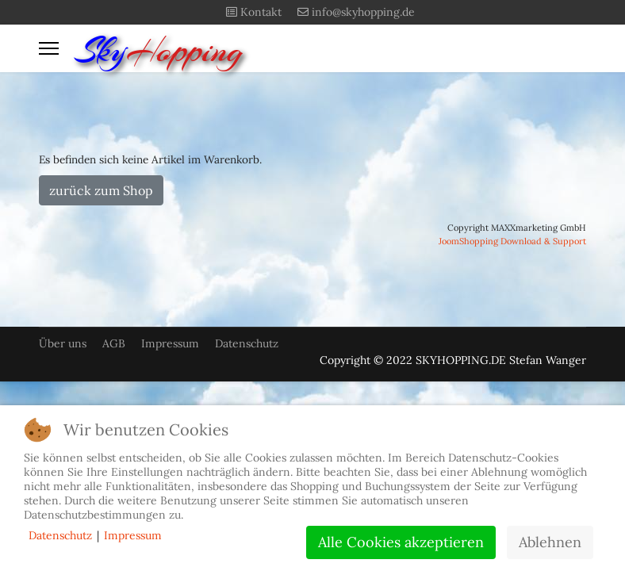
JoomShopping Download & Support (512, 241)
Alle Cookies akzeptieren (401, 542)
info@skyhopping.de (363, 12)
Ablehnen (550, 542)
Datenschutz (246, 343)
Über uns (62, 343)
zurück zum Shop (101, 190)
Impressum (170, 343)
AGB (113, 343)
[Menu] (49, 48)
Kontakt (261, 12)
